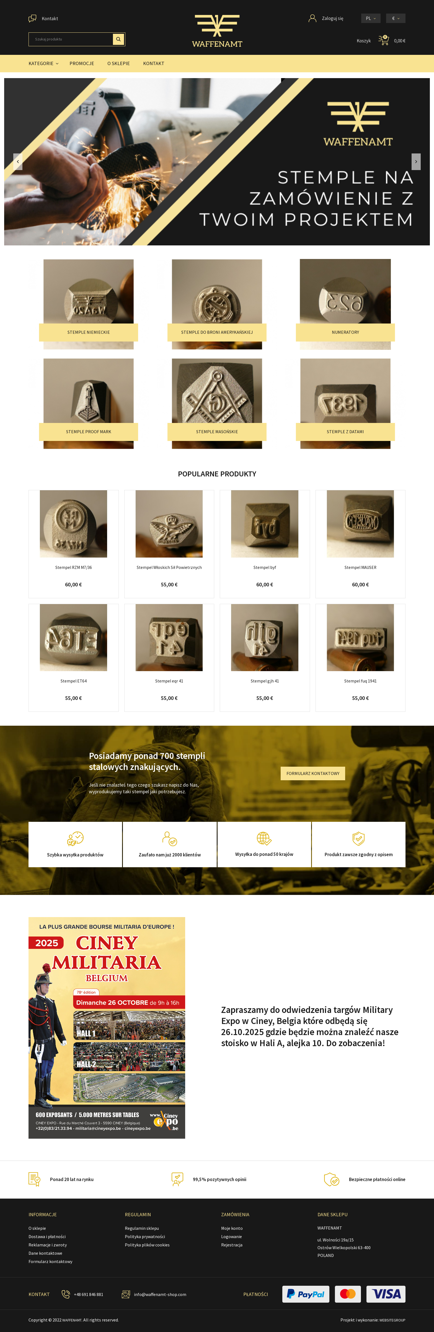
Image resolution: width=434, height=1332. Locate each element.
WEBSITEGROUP (389, 1320)
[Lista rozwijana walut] (395, 18)
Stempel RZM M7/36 (73, 567)
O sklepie (37, 1228)
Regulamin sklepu (142, 1228)
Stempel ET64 (74, 681)
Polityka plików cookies (147, 1245)
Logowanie (231, 1236)
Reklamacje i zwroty (48, 1245)
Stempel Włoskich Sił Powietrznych (169, 567)
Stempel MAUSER (360, 567)
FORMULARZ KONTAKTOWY (312, 773)
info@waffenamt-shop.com (162, 1294)
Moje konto (232, 1228)
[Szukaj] (77, 39)
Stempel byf (264, 567)
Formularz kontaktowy (50, 1261)
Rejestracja (231, 1245)
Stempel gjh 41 (265, 681)
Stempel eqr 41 (169, 681)
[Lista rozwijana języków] (371, 18)
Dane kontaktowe (45, 1253)
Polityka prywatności (145, 1236)
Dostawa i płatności (47, 1236)
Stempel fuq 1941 (360, 681)
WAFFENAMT (74, 1320)
